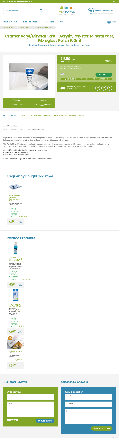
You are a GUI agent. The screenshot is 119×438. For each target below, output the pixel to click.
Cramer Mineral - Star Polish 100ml (15, 305)
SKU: (107, 60)
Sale (61, 22)
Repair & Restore (30, 22)
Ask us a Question (100, 79)
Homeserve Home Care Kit (15, 352)
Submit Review (45, 421)
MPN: (107, 62)
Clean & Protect (10, 22)
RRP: (62, 61)
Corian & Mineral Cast (44, 27)
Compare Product (73, 79)
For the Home (48, 22)
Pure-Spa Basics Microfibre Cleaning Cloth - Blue (15, 198)
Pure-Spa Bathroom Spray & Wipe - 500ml (15, 259)
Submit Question (101, 428)
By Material (25, 27)
